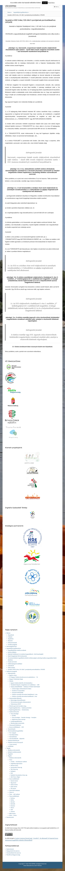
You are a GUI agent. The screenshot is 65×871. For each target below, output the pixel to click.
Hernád (13, 802)
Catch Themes (38, 865)
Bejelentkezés (10, 849)
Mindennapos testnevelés (17, 723)
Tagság (8, 748)
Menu (57, 7)
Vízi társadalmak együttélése (15, 731)
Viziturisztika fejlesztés (15, 698)
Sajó (12, 809)
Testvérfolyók (11, 729)
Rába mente (12, 813)
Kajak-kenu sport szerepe (18, 719)
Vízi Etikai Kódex (13, 735)
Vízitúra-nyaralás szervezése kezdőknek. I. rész (24, 696)
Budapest (13, 771)
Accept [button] (45, 2)
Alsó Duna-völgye (15, 777)
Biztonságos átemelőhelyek (18, 700)
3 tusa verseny (13, 744)
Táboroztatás (11, 667)
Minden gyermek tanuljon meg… (18, 706)
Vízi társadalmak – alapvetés (16, 738)
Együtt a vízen (13, 675)
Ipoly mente (14, 786)
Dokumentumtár (12, 642)
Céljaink (10, 637)
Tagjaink (10, 754)
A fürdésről (11, 665)
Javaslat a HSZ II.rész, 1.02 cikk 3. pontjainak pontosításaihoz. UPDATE (26, 669)
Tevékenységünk (12, 644)
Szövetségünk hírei (11, 646)
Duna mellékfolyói (14, 779)
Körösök (13, 804)
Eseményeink (10, 817)
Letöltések (10, 746)
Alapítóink (10, 639)
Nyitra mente (14, 784)
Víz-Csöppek (12, 733)
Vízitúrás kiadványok (13, 740)
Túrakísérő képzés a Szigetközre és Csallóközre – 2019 (25, 685)
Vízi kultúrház (13, 736)
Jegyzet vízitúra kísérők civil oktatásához (21, 683)
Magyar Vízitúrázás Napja (16, 679)
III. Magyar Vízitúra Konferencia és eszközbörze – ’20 (23, 677)
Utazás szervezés (12, 662)
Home (10, 12)
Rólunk (8, 633)
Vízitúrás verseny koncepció (15, 742)
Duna (10, 759)
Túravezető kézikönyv (15, 725)
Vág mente (13, 783)
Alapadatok (11, 635)
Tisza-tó (11, 792)
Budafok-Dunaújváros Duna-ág (19, 775)
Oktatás (11, 681)
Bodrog (13, 798)
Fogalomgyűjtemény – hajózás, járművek (20, 708)
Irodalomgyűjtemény (16, 721)
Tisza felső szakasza (14, 790)
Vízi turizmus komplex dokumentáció (21, 702)
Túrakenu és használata (18, 690)
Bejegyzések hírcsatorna (13, 851)
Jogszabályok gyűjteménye (21, 12)
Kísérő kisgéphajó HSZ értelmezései (17, 656)
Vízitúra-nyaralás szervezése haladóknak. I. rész (24, 694)
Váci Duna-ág (14, 769)
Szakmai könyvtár (14, 711)
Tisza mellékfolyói (14, 796)
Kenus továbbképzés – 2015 (16, 727)
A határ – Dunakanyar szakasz (19, 761)
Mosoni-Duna (14, 765)
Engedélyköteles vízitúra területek (17, 650)
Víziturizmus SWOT (16, 704)
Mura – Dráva (13, 815)
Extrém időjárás (12, 652)
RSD (12, 773)
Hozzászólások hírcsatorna (13, 853)
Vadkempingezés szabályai (15, 663)
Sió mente (13, 788)
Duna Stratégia (15, 713)
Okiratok (10, 640)
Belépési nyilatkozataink (14, 752)
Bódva (12, 800)
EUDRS (14, 715)
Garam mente (14, 781)
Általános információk (14, 750)
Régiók (10, 756)
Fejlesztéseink (11, 673)
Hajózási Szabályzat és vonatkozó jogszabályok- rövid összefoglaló (25, 654)
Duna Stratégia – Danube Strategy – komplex (24, 717)
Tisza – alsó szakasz (14, 794)
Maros (12, 807)
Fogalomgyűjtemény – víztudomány (19, 710)
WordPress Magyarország (13, 855)
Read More (51, 2)
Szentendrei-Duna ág (16, 767)
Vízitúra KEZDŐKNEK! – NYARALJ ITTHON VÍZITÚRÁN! (25, 687)
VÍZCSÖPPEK (10, 6)
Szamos (13, 811)
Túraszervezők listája (17, 692)
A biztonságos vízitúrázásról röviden (21, 688)
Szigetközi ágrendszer (16, 763)
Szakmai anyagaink (11, 671)
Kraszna (13, 806)
